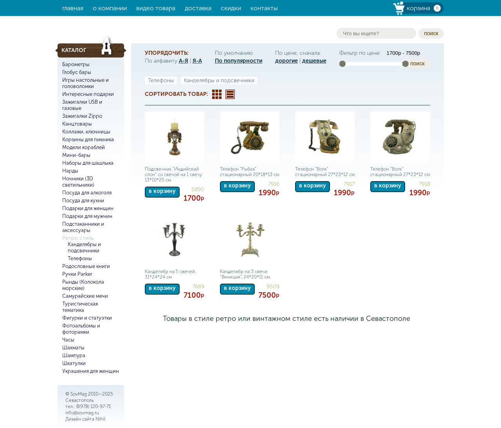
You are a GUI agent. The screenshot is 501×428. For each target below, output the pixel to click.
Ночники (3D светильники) (78, 182)
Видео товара (155, 8)
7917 (349, 184)
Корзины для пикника (88, 139)
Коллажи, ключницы (86, 132)
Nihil (100, 419)
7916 (273, 184)
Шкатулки (74, 363)
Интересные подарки (88, 94)
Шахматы (73, 348)
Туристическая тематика (80, 307)
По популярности (238, 61)
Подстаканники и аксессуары (83, 227)
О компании (110, 8)
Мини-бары (76, 155)
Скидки (231, 8)
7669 (198, 286)
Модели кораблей (83, 147)
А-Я (183, 61)
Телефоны (80, 258)
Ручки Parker (77, 274)
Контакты (264, 8)
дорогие (286, 61)
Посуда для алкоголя (87, 193)
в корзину (162, 191)
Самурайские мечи (85, 296)
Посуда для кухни (83, 200)
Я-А (197, 61)
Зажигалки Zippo (82, 116)
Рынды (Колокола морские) (83, 285)
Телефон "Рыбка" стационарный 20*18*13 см (249, 171)
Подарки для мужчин (87, 216)
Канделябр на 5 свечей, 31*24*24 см (170, 274)
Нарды (70, 171)
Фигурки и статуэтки (87, 318)
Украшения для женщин (90, 371)
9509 (273, 286)
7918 (424, 184)
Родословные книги (86, 266)
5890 (197, 189)
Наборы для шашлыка (88, 163)
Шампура (73, 355)
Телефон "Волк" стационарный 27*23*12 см (325, 171)
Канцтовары (77, 124)
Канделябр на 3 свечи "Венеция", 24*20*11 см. (245, 274)
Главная (72, 8)
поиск (431, 33)
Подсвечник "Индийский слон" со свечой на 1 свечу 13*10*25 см (173, 174)
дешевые (314, 61)
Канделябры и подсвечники (84, 247)
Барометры (76, 64)
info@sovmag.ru (82, 412)
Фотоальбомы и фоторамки (81, 329)
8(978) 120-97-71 (93, 406)
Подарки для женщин (88, 208)
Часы (68, 340)
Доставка (198, 8)
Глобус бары (76, 72)
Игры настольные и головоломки (85, 83)
